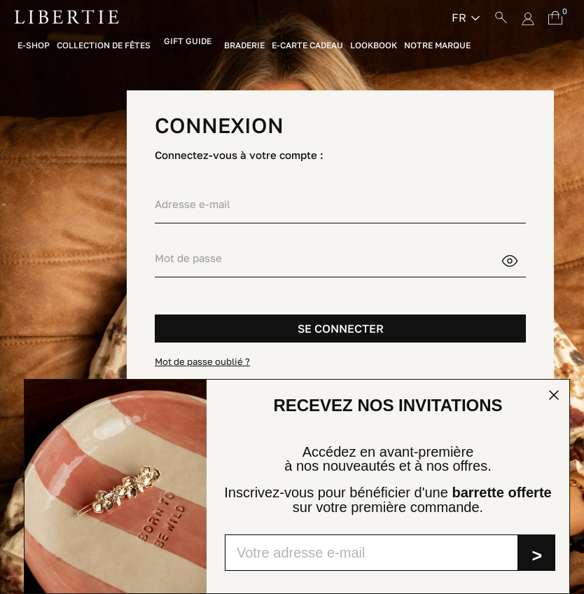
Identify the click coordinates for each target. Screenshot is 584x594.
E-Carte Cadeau (307, 45)
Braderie (244, 45)
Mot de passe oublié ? (202, 361)
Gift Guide (187, 41)
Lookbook (373, 45)
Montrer (518, 259)
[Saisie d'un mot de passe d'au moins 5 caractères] (328, 258)
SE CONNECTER (341, 329)
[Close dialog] (553, 395)
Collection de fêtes (104, 45)
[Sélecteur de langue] (466, 17)
